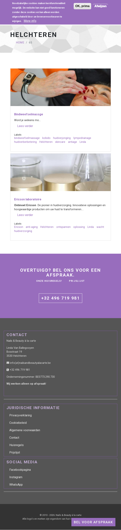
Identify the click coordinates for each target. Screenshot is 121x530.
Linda (83, 142)
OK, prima (82, 4)
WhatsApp (16, 484)
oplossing (79, 227)
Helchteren (46, 142)
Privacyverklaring (20, 415)
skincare (60, 142)
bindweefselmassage (27, 138)
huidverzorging (23, 231)
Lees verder (25, 126)
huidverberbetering (25, 142)
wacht (100, 227)
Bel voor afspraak (93, 522)
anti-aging (32, 227)
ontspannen (63, 227)
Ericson (18, 227)
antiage (72, 142)
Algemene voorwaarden (24, 430)
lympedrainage (82, 138)
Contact (14, 437)
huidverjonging (62, 138)
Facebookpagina (20, 470)
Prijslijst (77, 280)
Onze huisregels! (49, 280)
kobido (46, 138)
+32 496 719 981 (60, 298)
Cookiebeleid (18, 423)
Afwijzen (100, 4)
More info (30, 19)
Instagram (15, 477)
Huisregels (16, 445)
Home (20, 42)
